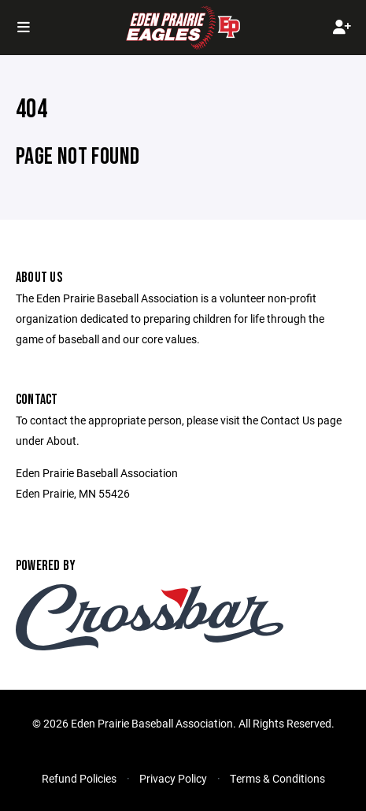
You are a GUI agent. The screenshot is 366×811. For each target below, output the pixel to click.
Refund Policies (79, 778)
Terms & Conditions (277, 778)
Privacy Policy (173, 778)
